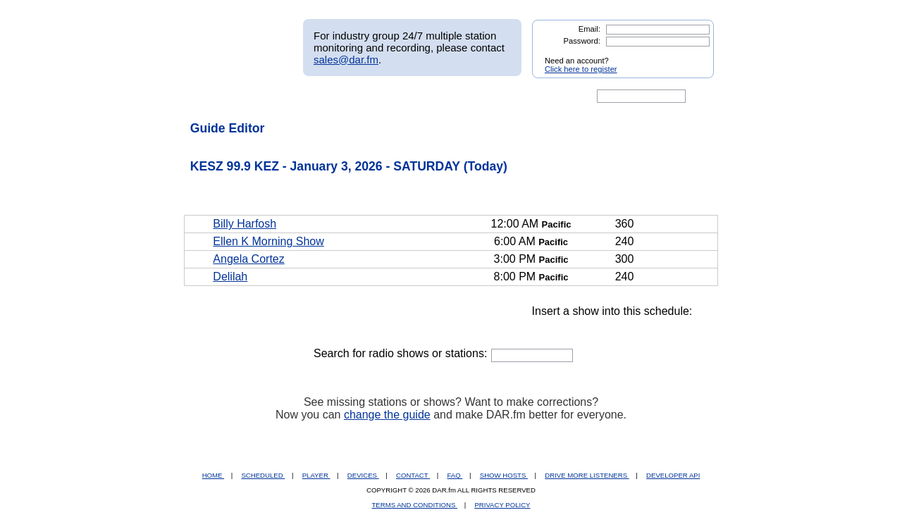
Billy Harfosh (244, 224)
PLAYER (316, 475)
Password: (582, 41)
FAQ (455, 475)
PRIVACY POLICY (502, 505)
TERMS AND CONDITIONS (415, 505)
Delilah (230, 277)
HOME (213, 475)
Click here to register (581, 69)
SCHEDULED (263, 475)
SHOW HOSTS (504, 475)
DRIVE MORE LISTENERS (587, 475)
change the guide (387, 415)
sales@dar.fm (346, 60)
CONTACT (413, 475)
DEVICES (363, 475)
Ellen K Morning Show (268, 241)
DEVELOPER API (673, 475)
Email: (589, 29)
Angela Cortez (248, 259)
